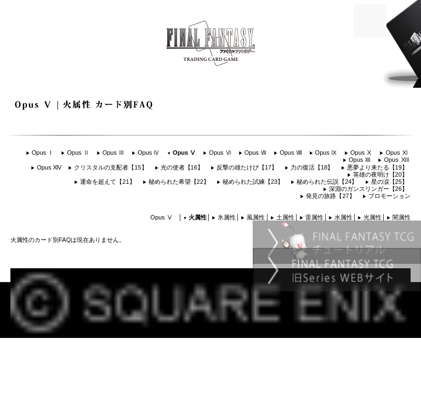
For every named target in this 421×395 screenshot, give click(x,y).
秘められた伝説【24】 (327, 181)
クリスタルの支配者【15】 (110, 167)
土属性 (285, 217)
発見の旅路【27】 (330, 196)
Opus (395, 159)
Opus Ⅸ (326, 152)
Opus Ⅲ (113, 152)
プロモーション (389, 196)
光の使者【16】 (182, 167)
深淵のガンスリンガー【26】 (368, 188)
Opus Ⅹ (361, 152)
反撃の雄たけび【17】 (247, 167)
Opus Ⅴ (184, 152)
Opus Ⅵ (220, 152)
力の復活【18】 (312, 167)
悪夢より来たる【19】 (377, 167)
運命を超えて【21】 (107, 181)
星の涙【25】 (389, 181)
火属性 (198, 217)
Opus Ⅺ (396, 152)
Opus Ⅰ (43, 152)
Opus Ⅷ (290, 152)
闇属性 (401, 217)
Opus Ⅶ (255, 152)
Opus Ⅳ (149, 152)
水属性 (343, 217)
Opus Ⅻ (360, 159)
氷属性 (227, 217)
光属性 (372, 217)
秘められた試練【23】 (253, 181)
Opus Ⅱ (78, 152)
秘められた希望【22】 (179, 181)
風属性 (256, 217)
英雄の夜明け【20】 (380, 174)
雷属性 (314, 217)
